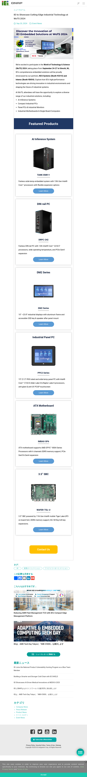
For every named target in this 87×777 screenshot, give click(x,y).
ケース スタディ (22, 737)
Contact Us (43, 549)
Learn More (43, 191)
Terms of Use (22, 769)
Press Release (21, 731)
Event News (37, 23)
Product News (21, 734)
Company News (22, 729)
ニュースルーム (19, 10)
